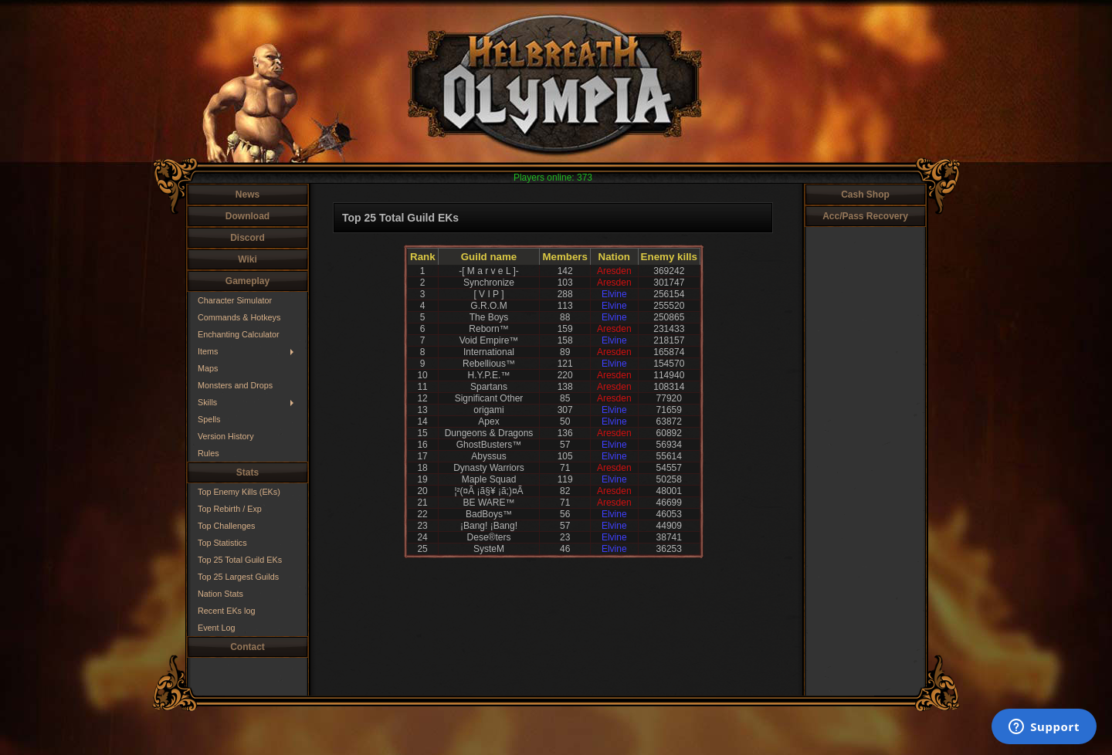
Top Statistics (222, 542)
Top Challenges (226, 525)
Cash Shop (865, 194)
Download (247, 216)
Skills (207, 402)
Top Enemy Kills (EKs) (239, 491)
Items (208, 351)
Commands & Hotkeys (239, 317)
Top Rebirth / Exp (230, 508)
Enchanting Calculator (239, 334)
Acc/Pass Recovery (865, 216)
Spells (209, 419)
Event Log (217, 627)
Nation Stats (220, 593)
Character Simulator (235, 300)
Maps (208, 368)
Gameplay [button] (247, 281)
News (247, 194)
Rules (208, 453)
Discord (247, 237)
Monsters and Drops (235, 385)
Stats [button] (247, 472)
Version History (226, 436)
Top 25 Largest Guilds (238, 576)
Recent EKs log (226, 610)
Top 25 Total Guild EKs (240, 559)
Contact (247, 647)
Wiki (247, 259)
